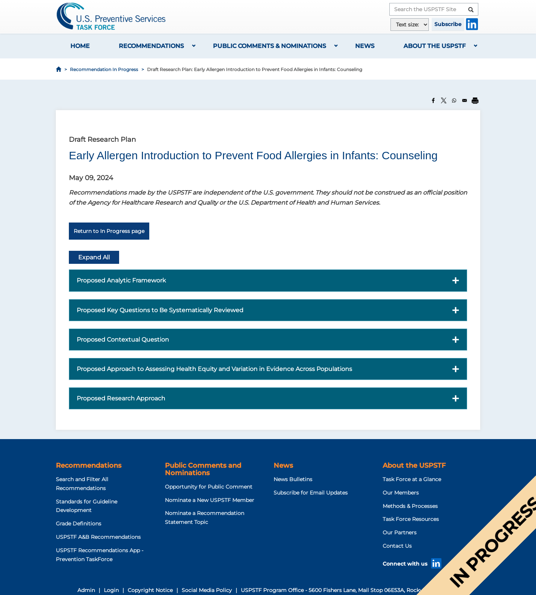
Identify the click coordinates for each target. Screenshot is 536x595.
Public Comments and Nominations (203, 469)
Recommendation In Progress (104, 69)
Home (80, 45)
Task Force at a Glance (412, 479)
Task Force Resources (411, 519)
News (364, 45)
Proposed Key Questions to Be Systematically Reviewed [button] (160, 310)
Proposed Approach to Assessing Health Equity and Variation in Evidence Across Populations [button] (214, 368)
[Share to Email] (464, 100)
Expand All (94, 257)
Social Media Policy (207, 590)
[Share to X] (443, 100)
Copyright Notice (150, 590)
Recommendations (151, 45)
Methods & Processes (410, 506)
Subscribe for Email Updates (311, 492)
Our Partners (400, 532)
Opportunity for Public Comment (208, 486)
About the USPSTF (434, 45)
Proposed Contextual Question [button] (123, 339)
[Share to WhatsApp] (454, 100)
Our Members (401, 492)
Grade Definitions (78, 523)
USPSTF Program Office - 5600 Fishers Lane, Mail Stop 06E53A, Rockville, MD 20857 (350, 590)
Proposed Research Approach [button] (121, 398)
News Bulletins (293, 479)
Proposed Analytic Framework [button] (121, 280)
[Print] (475, 100)
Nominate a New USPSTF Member (209, 500)
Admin (86, 590)
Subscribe (448, 24)
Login (111, 590)
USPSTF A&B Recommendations (98, 537)
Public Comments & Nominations (269, 45)
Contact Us (397, 546)
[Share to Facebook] (433, 100)
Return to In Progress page (109, 231)
